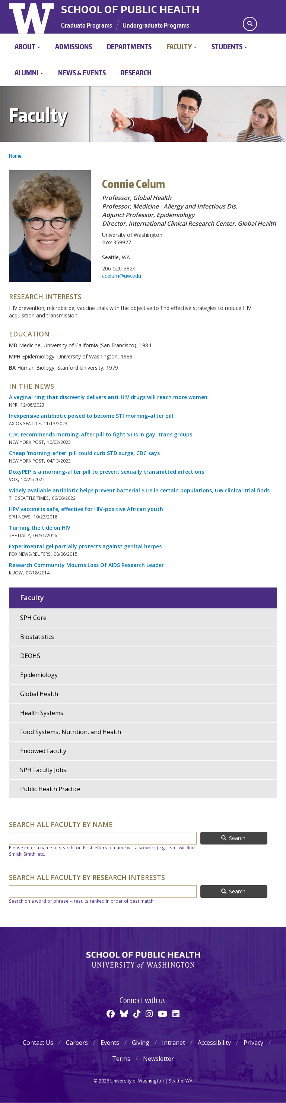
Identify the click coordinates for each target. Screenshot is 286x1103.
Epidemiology (39, 675)
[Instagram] (149, 1013)
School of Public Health (130, 9)
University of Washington (32, 17)
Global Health (39, 694)
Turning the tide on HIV (39, 527)
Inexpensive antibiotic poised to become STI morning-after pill (91, 415)
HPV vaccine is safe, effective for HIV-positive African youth (86, 509)
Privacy (253, 1042)
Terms (121, 1059)
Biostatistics (37, 637)
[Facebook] (111, 1013)
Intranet (173, 1042)
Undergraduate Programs (156, 25)
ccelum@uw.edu (121, 275)
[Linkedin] (175, 1013)
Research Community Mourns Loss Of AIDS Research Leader (86, 564)
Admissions (73, 46)
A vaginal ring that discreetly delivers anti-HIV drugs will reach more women (108, 397)
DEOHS (30, 656)
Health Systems (41, 713)
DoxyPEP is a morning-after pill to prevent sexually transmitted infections (106, 471)
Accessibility (214, 1042)
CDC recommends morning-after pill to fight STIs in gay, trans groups (101, 434)
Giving (140, 1042)
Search (233, 838)
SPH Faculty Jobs (43, 770)
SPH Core (33, 618)
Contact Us (38, 1042)
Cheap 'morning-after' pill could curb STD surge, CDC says (84, 453)
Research (136, 72)
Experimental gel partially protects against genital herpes (85, 546)
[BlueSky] (124, 1013)
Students (229, 46)
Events (110, 1042)
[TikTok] (136, 1013)
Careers (77, 1042)
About (27, 46)
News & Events (82, 72)
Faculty (181, 46)
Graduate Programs (86, 25)
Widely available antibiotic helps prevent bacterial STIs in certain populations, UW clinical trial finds (140, 490)
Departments (129, 46)
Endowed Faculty (43, 751)
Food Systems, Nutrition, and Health (70, 732)
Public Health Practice (50, 789)
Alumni (29, 72)
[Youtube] (162, 1013)
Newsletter (158, 1059)
